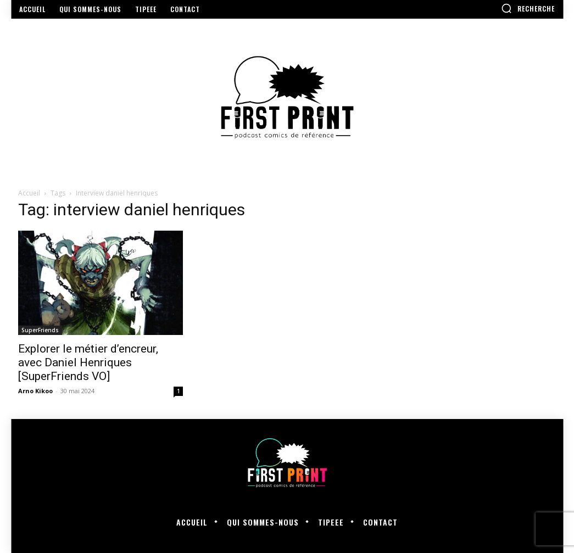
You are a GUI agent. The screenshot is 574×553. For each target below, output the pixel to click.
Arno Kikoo (35, 391)
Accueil (29, 193)
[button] (528, 8)
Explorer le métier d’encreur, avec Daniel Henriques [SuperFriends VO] (88, 362)
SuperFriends (40, 330)
